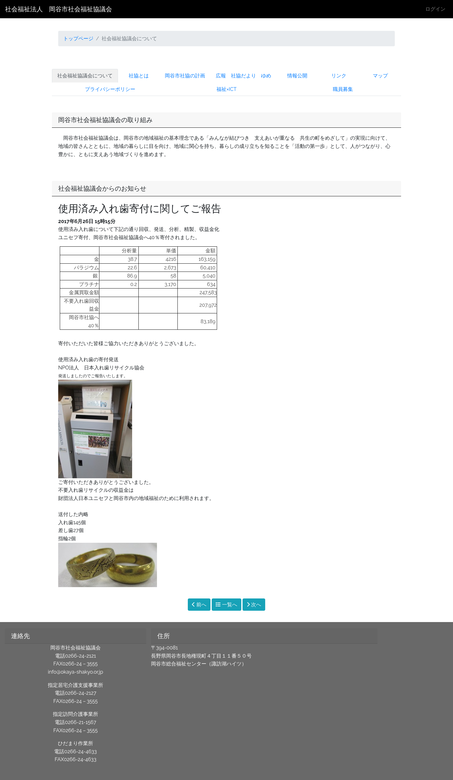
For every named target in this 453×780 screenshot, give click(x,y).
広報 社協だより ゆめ (243, 76)
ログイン (435, 9)
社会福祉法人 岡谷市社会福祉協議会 (58, 9)
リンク (338, 76)
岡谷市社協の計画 (185, 76)
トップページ (78, 39)
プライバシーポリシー (110, 89)
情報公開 (297, 76)
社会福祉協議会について (85, 76)
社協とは (139, 76)
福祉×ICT (226, 89)
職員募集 (343, 89)
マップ (380, 76)
